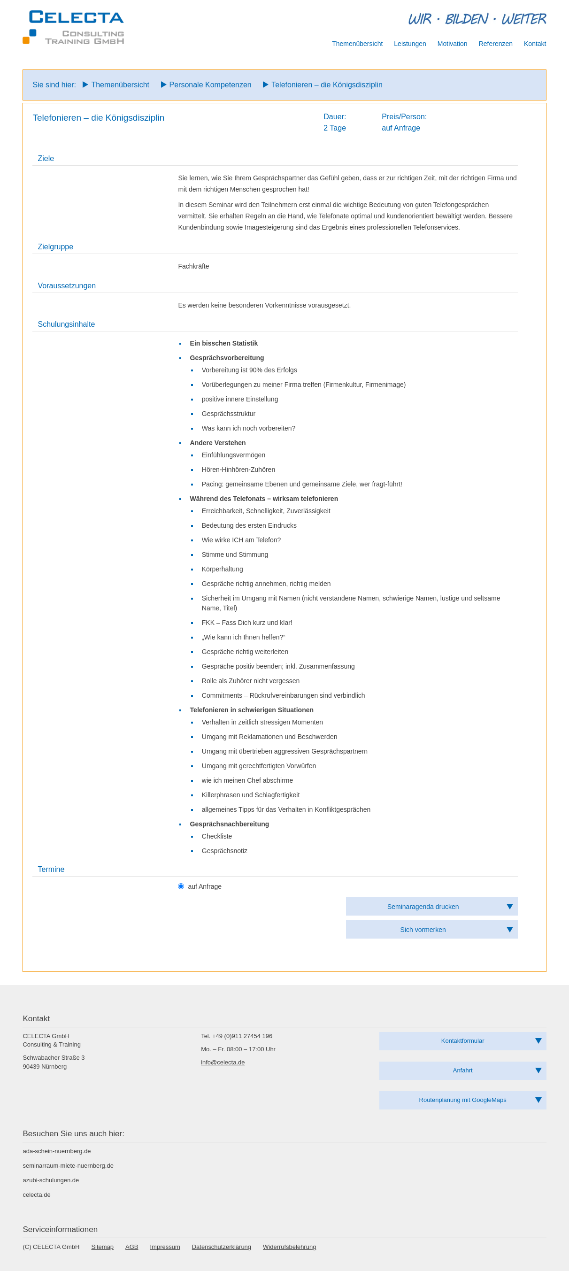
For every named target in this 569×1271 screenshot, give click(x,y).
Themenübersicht (120, 85)
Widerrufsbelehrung (289, 1246)
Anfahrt (463, 1070)
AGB (131, 1246)
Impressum (165, 1246)
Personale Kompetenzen (210, 85)
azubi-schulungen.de (51, 1180)
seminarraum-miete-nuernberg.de (68, 1165)
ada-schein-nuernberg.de (57, 1151)
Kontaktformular (462, 1040)
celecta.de (36, 1194)
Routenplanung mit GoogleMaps (463, 1099)
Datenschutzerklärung (221, 1246)
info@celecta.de (223, 1062)
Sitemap (102, 1246)
